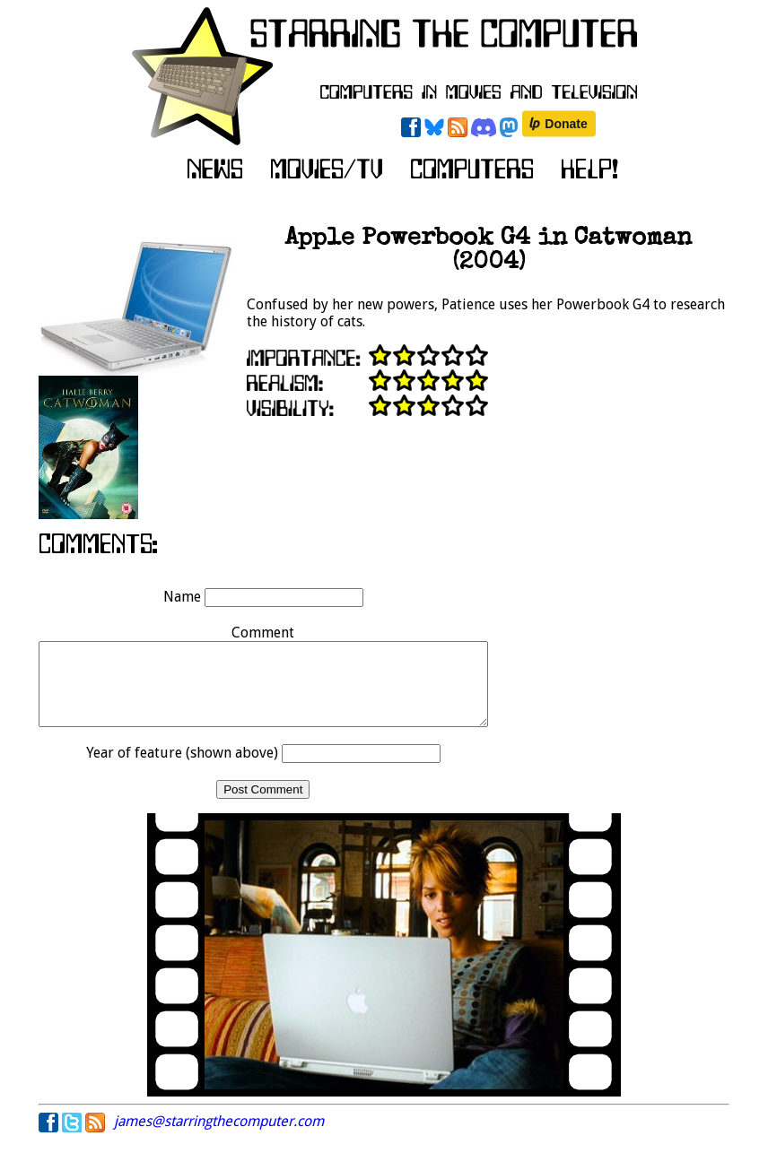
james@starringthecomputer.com (219, 1137)
